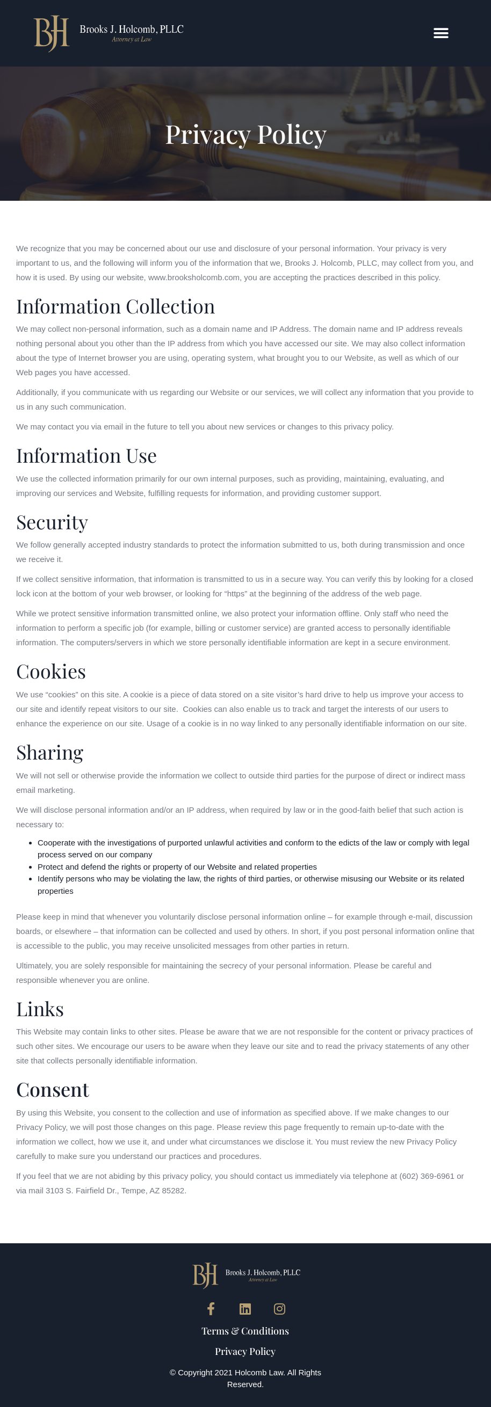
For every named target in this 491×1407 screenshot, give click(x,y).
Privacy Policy (245, 1351)
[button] (441, 33)
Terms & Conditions (245, 1330)
